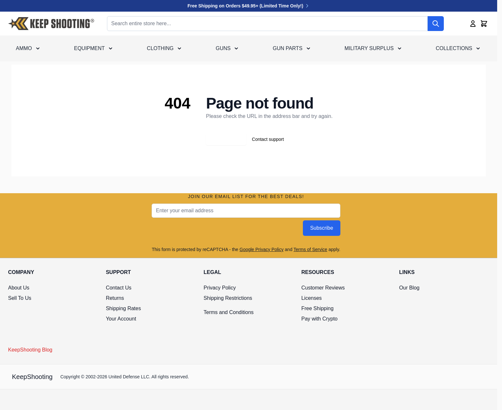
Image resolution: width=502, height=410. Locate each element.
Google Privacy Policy (261, 249)
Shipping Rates (123, 308)
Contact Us (118, 287)
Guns (223, 48)
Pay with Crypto (319, 318)
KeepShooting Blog (30, 349)
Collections (454, 48)
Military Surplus (369, 48)
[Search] (436, 23)
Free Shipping (317, 308)
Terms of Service (310, 249)
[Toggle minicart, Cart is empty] (484, 23)
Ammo (24, 48)
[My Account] (473, 23)
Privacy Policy (220, 287)
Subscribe (321, 228)
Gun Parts (288, 48)
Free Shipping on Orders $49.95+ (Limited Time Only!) (248, 5)
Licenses (311, 298)
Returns (115, 298)
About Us (18, 287)
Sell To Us (19, 298)
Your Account (121, 318)
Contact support (268, 139)
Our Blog (409, 287)
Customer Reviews (323, 287)
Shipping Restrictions (228, 298)
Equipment (89, 48)
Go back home (226, 139)
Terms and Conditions (229, 312)
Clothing (160, 48)
